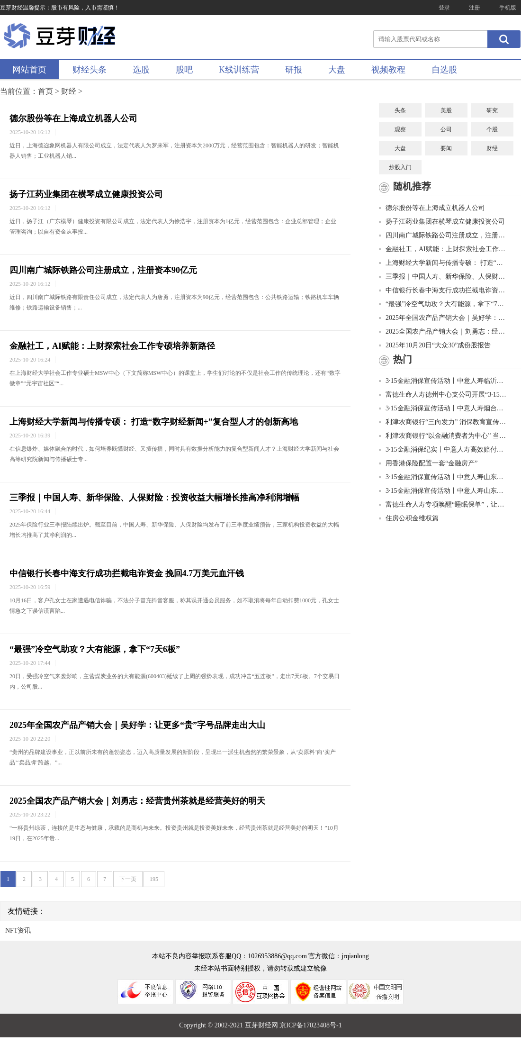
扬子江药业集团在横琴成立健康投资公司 (86, 194)
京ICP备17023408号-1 (310, 1025)
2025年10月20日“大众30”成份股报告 (435, 345)
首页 (45, 91)
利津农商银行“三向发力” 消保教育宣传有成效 (443, 422)
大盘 (336, 69)
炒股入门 (400, 167)
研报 (293, 69)
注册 (474, 7)
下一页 (127, 879)
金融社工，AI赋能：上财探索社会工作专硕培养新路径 (112, 346)
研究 (492, 110)
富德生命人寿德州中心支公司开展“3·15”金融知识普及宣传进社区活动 (443, 394)
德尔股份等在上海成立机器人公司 (73, 118)
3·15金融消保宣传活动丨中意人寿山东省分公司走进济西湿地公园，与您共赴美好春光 (443, 477)
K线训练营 (239, 69)
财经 (68, 91)
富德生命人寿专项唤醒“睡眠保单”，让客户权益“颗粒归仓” (443, 504)
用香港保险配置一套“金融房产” (428, 463)
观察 (400, 129)
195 (154, 879)
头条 (400, 110)
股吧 (184, 69)
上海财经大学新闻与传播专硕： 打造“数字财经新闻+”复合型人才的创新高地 (153, 422)
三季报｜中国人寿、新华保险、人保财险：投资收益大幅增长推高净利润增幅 (154, 497)
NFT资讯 (18, 930)
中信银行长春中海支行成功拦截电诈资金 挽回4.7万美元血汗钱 (126, 573)
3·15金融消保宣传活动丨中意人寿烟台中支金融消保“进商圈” (443, 408)
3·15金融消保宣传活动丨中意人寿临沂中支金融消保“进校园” (443, 380)
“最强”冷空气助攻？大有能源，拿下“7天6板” (94, 649)
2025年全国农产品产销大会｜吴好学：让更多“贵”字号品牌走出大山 (137, 725)
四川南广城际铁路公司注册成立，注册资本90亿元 (103, 270)
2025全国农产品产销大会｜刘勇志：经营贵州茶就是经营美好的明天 (137, 801)
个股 (492, 129)
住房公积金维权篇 (409, 518)
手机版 (507, 7)
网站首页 (29, 69)
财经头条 (89, 69)
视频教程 (388, 69)
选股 (141, 69)
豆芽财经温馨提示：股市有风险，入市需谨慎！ (59, 7)
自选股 (444, 69)
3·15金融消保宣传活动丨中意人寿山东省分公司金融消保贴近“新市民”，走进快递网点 (443, 490)
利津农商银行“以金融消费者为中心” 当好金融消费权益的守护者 (443, 435)
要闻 (446, 148)
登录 (444, 7)
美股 (446, 110)
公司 (446, 129)
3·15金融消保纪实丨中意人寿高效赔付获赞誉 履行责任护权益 (443, 449)
